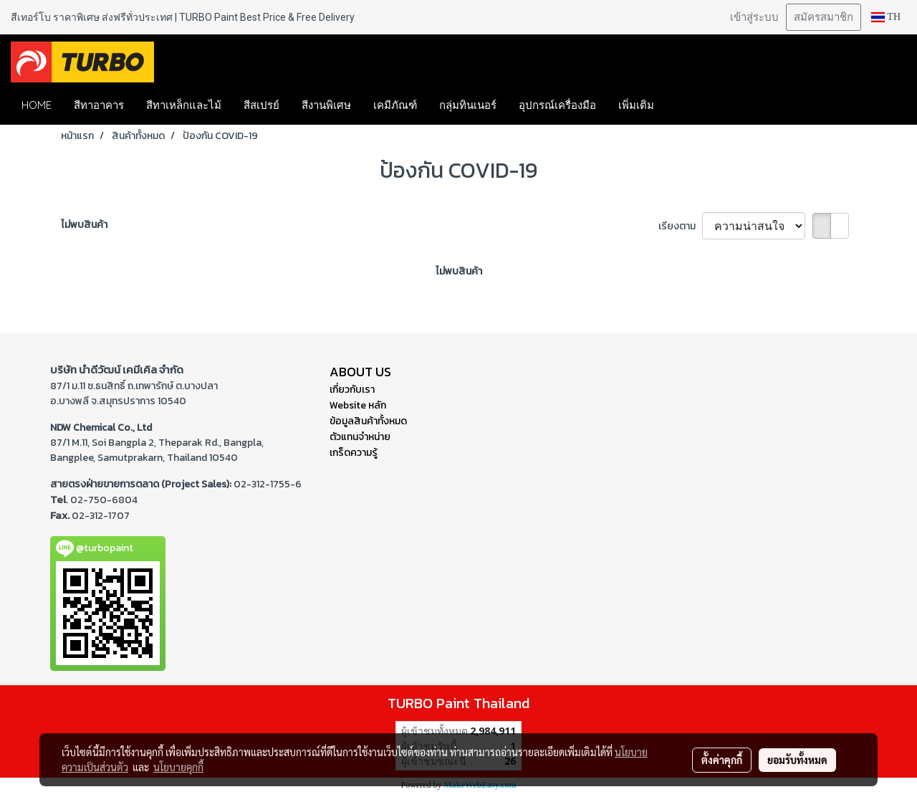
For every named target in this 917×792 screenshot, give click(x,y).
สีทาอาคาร (99, 105)
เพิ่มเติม (636, 105)
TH (886, 16)
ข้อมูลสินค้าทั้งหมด (368, 421)
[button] (686, 105)
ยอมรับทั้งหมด (797, 759)
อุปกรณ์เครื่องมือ (557, 105)
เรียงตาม (680, 226)
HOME (36, 105)
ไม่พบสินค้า (84, 224)
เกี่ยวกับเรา (352, 389)
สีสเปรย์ (261, 105)
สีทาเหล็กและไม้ (183, 105)
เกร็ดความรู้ (354, 452)
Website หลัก (358, 405)
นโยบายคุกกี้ (178, 766)
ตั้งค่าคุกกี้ (721, 759)
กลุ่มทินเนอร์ (467, 105)
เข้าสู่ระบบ (754, 17)
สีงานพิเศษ (326, 105)
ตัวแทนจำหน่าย (360, 436)
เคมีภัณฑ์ (395, 105)
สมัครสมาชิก (823, 17)
